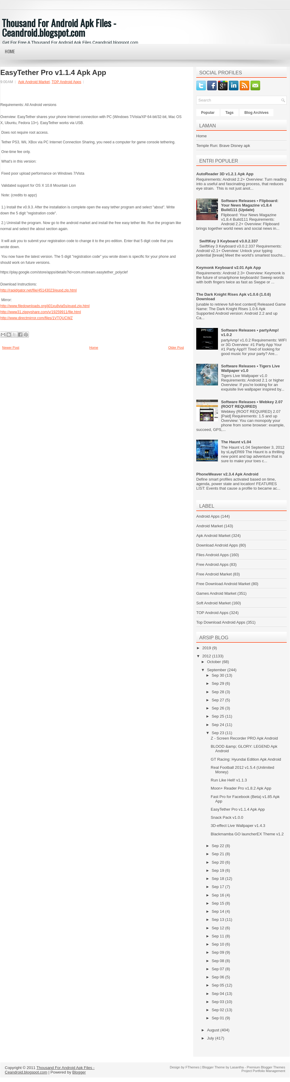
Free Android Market (214, 574)
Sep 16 (218, 895)
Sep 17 (218, 886)
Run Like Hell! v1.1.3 (229, 780)
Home (10, 51)
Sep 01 (218, 1018)
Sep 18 (218, 878)
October (214, 661)
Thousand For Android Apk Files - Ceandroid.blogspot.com (59, 27)
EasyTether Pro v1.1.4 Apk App (53, 72)
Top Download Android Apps (220, 622)
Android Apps (207, 516)
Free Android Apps (212, 564)
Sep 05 (218, 985)
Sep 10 (218, 944)
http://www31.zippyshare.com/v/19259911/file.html (40, 312)
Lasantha (237, 1067)
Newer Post (10, 347)
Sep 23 (218, 733)
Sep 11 (218, 936)
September (217, 670)
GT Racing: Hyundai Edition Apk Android (246, 759)
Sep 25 (218, 716)
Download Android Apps (217, 545)
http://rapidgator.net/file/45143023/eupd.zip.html (38, 290)
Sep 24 (218, 724)
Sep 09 (218, 952)
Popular (208, 113)
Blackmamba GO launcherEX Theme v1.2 (247, 834)
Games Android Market (216, 593)
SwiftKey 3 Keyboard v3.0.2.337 (228, 241)
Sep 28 (218, 692)
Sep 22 (218, 845)
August (213, 1030)
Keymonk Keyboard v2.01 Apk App (228, 267)
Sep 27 (218, 700)
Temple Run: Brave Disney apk (223, 145)
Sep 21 (218, 854)
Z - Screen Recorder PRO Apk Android (244, 738)
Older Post (176, 347)
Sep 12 (218, 928)
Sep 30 (218, 675)
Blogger (79, 1072)
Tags (229, 113)
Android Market (209, 526)
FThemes (192, 1067)
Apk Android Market (34, 82)
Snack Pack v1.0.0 (227, 817)
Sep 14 (218, 911)
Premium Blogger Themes (266, 1067)
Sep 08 (218, 961)
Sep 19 (218, 870)
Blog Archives (256, 113)
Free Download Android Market (223, 584)
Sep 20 (218, 862)
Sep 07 (218, 969)
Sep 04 (218, 993)
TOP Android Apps (66, 82)
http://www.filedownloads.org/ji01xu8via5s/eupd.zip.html (45, 306)
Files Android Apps (212, 555)
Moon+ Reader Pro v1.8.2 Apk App (241, 788)
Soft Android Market (213, 603)
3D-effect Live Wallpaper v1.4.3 (238, 825)
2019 (207, 648)
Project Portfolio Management (263, 1071)
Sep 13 (218, 919)
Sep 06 (218, 977)
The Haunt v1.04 (236, 442)
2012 (207, 656)
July (211, 1038)
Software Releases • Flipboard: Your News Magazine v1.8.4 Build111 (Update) (249, 205)
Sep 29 (218, 683)
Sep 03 (218, 1001)
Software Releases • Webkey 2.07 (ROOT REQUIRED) (251, 404)
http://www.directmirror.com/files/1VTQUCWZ (36, 318)
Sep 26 (218, 708)
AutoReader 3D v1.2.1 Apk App (225, 174)
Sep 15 (218, 903)
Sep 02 (218, 1010)
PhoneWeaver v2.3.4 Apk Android (227, 474)
